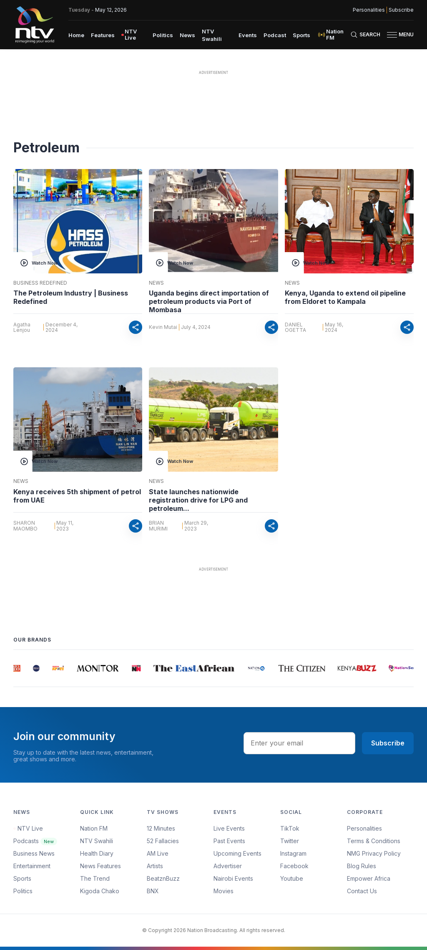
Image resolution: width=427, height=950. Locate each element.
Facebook (294, 865)
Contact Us (362, 890)
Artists (155, 865)
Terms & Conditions (373, 840)
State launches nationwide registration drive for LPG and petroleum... (198, 500)
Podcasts (35, 840)
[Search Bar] (365, 34)
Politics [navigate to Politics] (163, 35)
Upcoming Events (237, 853)
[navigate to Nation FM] (333, 34)
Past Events (229, 840)
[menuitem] (76, 34)
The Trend (95, 878)
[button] (397, 35)
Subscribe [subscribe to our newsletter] (401, 10)
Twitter (289, 840)
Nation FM (94, 828)
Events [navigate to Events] (248, 35)
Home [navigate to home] (76, 35)
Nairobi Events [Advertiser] (233, 878)
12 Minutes (161, 828)
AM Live (157, 853)
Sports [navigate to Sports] (301, 35)
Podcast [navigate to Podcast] (275, 35)
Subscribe (387, 743)
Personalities (364, 828)
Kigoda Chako (99, 890)
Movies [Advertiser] (224, 890)
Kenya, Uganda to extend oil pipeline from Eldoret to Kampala (345, 297)
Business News (34, 853)
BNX (153, 890)
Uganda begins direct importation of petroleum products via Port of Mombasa (209, 301)
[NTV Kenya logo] (34, 24)
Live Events (229, 828)
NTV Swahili (96, 840)
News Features (100, 865)
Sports (22, 878)
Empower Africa (368, 878)
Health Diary (96, 853)
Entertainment (31, 865)
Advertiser (228, 865)
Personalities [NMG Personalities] (369, 10)
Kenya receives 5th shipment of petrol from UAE (77, 496)
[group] (18, 668)
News (156, 283)
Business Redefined (40, 283)
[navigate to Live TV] (133, 34)
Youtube (291, 878)
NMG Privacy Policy (374, 853)
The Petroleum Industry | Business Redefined (70, 297)
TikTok (289, 828)
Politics (23, 890)
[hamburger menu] (392, 35)
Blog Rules (361, 865)
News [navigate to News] (187, 35)
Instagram (293, 853)
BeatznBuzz (163, 878)
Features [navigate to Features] (103, 35)
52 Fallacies (163, 840)
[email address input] (299, 743)
